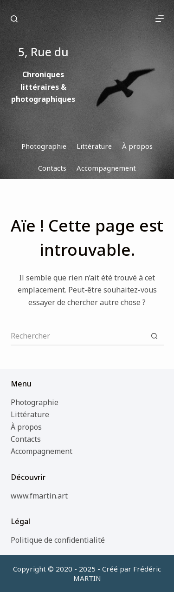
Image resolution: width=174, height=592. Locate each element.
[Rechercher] (14, 18)
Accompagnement (41, 451)
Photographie (34, 402)
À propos (26, 427)
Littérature (30, 414)
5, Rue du (83, 18)
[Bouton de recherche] (154, 336)
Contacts (26, 439)
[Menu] (159, 18)
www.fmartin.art (39, 496)
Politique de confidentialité (58, 540)
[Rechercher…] (78, 336)
